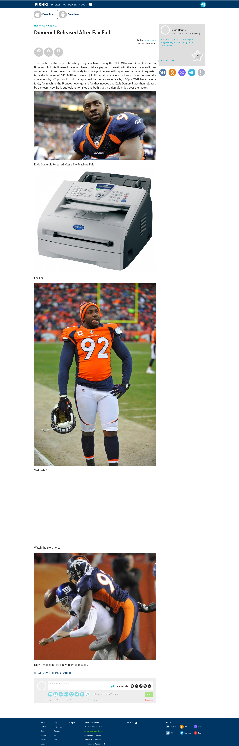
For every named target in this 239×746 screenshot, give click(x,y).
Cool (82, 4)
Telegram (187, 733)
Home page (40, 25)
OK (186, 727)
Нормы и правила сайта (93, 727)
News (43, 722)
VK (172, 733)
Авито (56, 739)
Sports (53, 25)
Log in (112, 686)
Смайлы (98, 735)
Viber (200, 727)
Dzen (200, 733)
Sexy (55, 722)
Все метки (45, 744)
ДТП (55, 735)
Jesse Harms (178, 30)
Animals (44, 739)
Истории (72, 722)
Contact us (132, 723)
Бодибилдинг (59, 727)
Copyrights (88, 735)
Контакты (88, 739)
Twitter (173, 727)
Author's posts (167, 60)
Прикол (57, 731)
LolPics (43, 727)
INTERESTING (58, 4)
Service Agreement (91, 722)
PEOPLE (72, 4)
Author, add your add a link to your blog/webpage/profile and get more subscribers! (177, 42)
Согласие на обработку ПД (94, 744)
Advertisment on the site (93, 731)
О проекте (97, 739)
